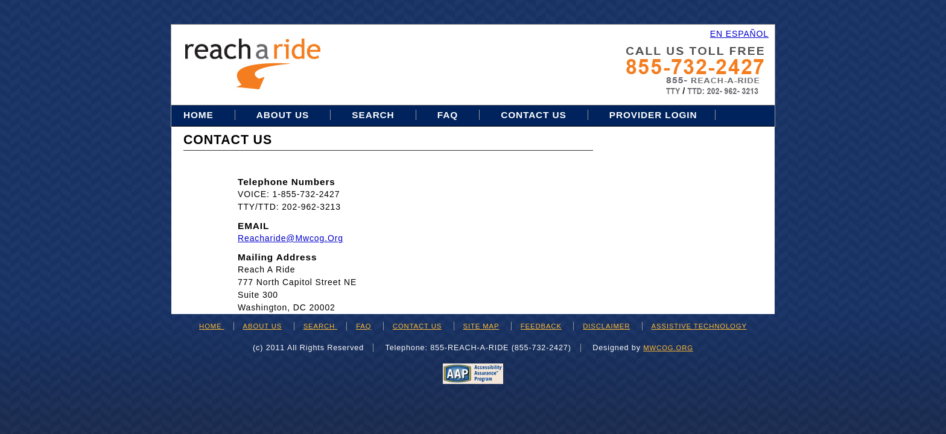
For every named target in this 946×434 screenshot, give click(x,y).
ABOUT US (262, 326)
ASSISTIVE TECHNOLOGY (699, 326)
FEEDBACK (541, 326)
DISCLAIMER (606, 326)
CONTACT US (417, 326)
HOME (211, 326)
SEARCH (320, 326)
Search (374, 115)
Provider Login (653, 115)
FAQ (447, 115)
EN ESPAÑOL (739, 34)
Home (200, 115)
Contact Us (534, 115)
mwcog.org (668, 347)
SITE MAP (481, 326)
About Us (282, 115)
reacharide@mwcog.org (290, 238)
